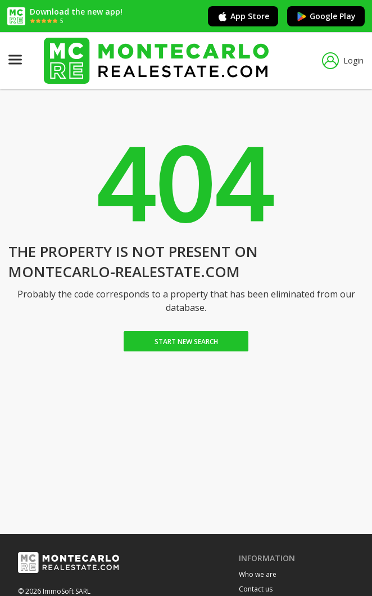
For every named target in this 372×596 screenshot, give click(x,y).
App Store (243, 16)
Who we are (257, 574)
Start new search (186, 341)
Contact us (256, 589)
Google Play (326, 16)
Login (343, 60)
